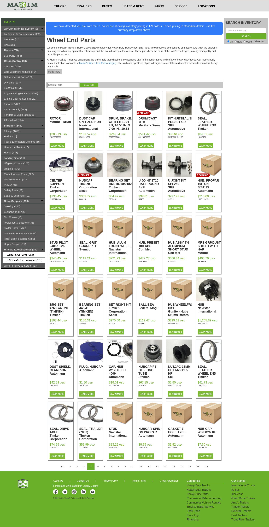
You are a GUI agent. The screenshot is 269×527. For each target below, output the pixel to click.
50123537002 (114, 137)
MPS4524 (202, 261)
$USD (180, 3)
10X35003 (202, 385)
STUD (120, 432)
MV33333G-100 (174, 385)
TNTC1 (112, 323)
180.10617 (83, 385)
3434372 (142, 385)
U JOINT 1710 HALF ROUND (150, 187)
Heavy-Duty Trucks (198, 485)
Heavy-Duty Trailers (199, 489)
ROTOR (61, 120)
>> (206, 466)
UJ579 (170, 199)
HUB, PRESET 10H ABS (150, 246)
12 (149, 466)
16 (181, 466)
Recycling (192, 515)
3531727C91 (203, 323)
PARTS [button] (159, 13)
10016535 (142, 261)
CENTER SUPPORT (61, 186)
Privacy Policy (110, 480)
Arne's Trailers (240, 502)
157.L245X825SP (57, 261)
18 (198, 466)
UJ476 (141, 199)
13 (157, 466)
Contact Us (83, 480)
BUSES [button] (107, 13)
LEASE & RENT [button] (133, 13)
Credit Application (169, 480)
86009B (82, 199)
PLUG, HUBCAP (91, 368)
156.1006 (53, 385)
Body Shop (193, 511)
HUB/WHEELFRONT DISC (182, 310)
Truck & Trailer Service (200, 506)
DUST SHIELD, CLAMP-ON (61, 370)
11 (141, 466)
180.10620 (202, 447)
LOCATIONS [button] (206, 13)
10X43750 (202, 137)
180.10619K (114, 385)
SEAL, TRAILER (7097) (91, 435)
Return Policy (139, 480)
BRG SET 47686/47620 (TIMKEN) (61, 311)
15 (173, 466)
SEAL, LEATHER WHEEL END (209, 127)
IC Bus (235, 489)
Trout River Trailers (242, 519)
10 (132, 466)
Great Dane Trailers (243, 498)
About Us (58, 480)
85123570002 (144, 137)
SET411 (53, 323)
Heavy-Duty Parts (197, 494)
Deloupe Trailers (241, 511)
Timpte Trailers (240, 506)
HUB (209, 308)
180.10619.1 (173, 447)
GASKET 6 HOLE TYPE (179, 432)
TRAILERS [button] (84, 13)
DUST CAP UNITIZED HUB (91, 123)
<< (62, 466)
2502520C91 (84, 137)
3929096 (83, 261)
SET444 (82, 323)
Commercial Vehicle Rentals (204, 502)
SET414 (112, 199)
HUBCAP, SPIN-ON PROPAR (150, 432)
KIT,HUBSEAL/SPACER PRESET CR (185, 125)
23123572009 (55, 137)
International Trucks (243, 485)
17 (190, 466)
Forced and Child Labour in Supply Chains (75, 485)
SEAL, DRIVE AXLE (61, 435)
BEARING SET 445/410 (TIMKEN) (91, 311)
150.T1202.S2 (203, 199)
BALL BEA (150, 306)
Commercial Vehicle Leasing (204, 498)
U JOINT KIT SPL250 (179, 187)
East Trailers (239, 515)
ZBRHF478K (173, 323)
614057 (141, 323)
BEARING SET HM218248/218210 (122, 186)
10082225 (172, 261)
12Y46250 (83, 447)
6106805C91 (114, 261)
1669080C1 (114, 447)
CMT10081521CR (175, 137)
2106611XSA (55, 199)
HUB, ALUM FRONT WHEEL (120, 248)
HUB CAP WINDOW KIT (209, 432)
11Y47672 (54, 447)
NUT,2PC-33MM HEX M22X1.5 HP (179, 375)
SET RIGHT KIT (120, 310)
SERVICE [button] (181, 13)
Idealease (237, 494)
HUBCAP (91, 186)
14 (165, 466)
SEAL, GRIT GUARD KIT (91, 246)
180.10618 (142, 447)
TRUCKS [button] (60, 13)
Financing (192, 519)
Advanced (259, 41)
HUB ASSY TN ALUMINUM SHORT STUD (179, 248)
